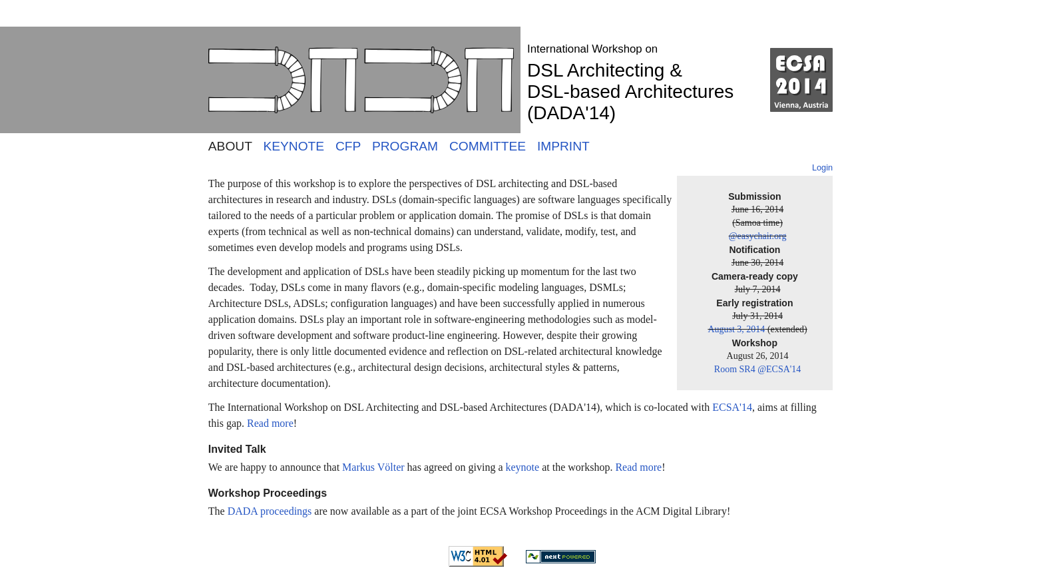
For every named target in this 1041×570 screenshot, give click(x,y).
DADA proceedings (270, 511)
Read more (270, 423)
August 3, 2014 (736, 329)
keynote (523, 467)
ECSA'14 (732, 407)
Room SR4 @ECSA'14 (757, 369)
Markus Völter (373, 467)
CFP (348, 146)
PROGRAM (405, 146)
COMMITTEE (487, 146)
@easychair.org (758, 236)
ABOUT (230, 146)
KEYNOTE (293, 146)
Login (822, 167)
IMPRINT (563, 146)
